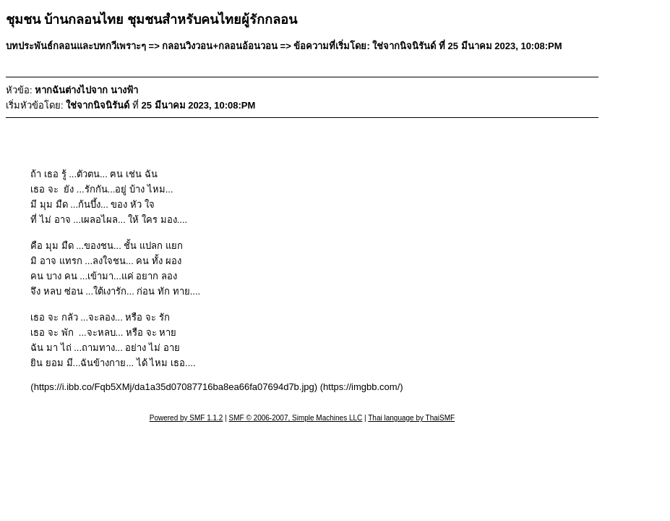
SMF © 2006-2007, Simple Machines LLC (296, 418)
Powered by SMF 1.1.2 (186, 418)
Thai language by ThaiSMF (411, 418)
